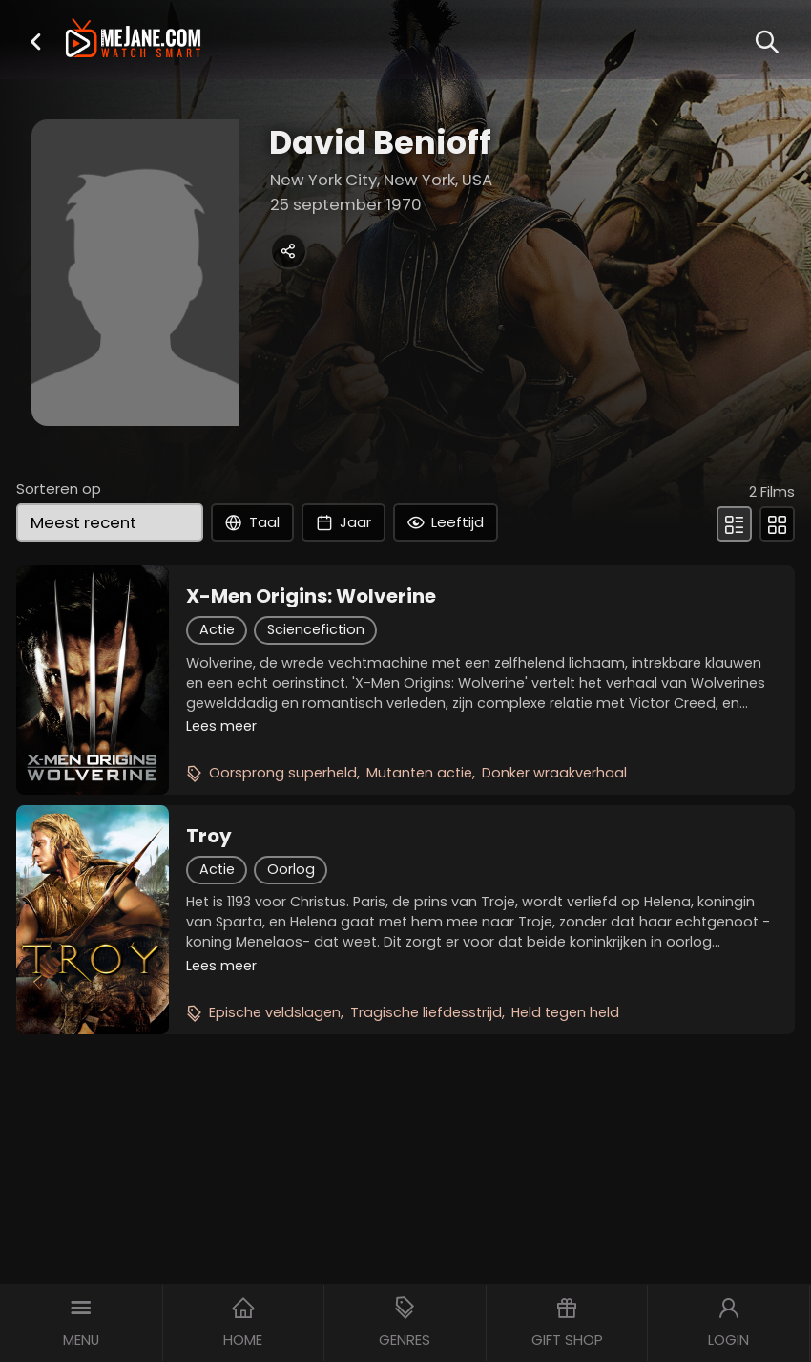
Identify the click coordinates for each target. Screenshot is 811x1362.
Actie (217, 629)
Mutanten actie (419, 772)
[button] (35, 41)
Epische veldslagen (275, 1012)
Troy (209, 835)
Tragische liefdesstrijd (426, 1012)
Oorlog (291, 869)
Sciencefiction (315, 629)
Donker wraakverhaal (554, 772)
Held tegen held (565, 1012)
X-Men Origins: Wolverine (311, 596)
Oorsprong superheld (283, 772)
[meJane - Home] (132, 39)
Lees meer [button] (221, 725)
